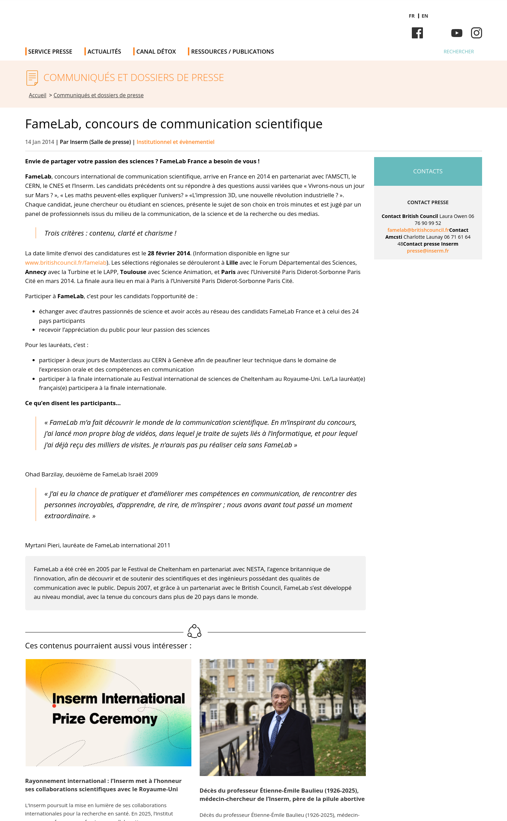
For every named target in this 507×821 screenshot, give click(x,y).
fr (412, 15)
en (425, 15)
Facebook (417, 32)
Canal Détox (156, 51)
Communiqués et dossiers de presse (99, 95)
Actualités (104, 51)
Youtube (456, 32)
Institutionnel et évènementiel (176, 142)
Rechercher (459, 51)
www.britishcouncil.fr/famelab (66, 262)
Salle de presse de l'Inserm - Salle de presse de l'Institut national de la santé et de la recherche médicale (123, 21)
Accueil (37, 95)
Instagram (476, 32)
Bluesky (437, 32)
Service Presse (50, 51)
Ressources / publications (232, 51)
